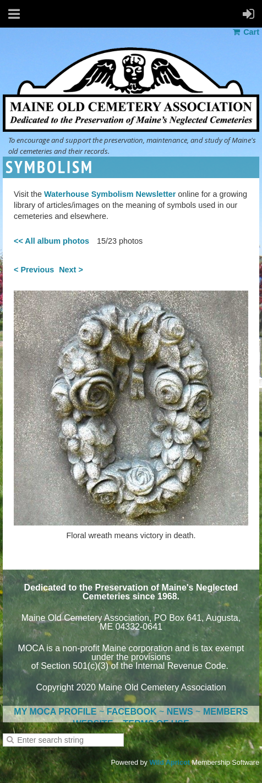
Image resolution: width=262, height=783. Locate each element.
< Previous (34, 269)
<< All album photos (51, 241)
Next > (71, 269)
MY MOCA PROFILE (55, 711)
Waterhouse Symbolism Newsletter (110, 194)
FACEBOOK (132, 711)
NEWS (180, 711)
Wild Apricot (169, 762)
